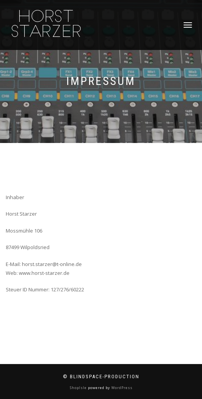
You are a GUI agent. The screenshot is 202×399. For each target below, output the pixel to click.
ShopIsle (79, 387)
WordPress (121, 387)
